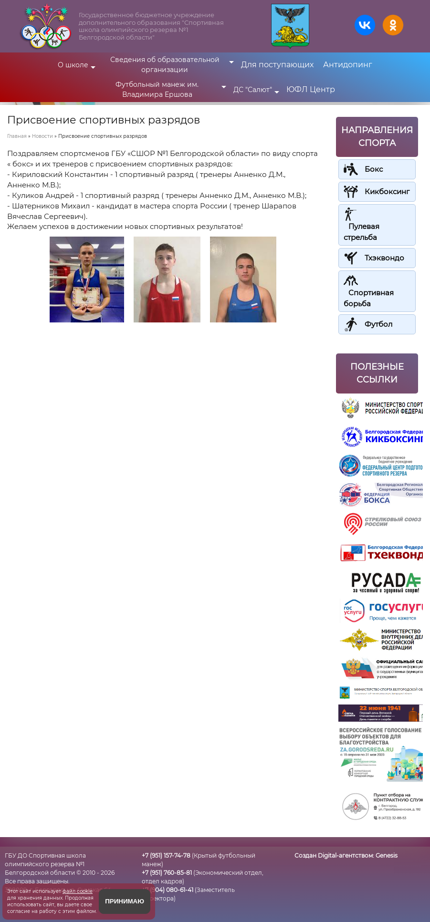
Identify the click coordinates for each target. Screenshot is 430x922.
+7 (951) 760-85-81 (167, 872)
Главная (17, 136)
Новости (42, 136)
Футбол (378, 324)
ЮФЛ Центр (310, 89)
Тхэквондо (384, 257)
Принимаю (124, 901)
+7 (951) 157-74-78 (166, 855)
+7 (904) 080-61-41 (167, 889)
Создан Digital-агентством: (346, 855)
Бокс (374, 169)
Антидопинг (347, 64)
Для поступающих (277, 64)
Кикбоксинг (387, 191)
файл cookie (78, 891)
